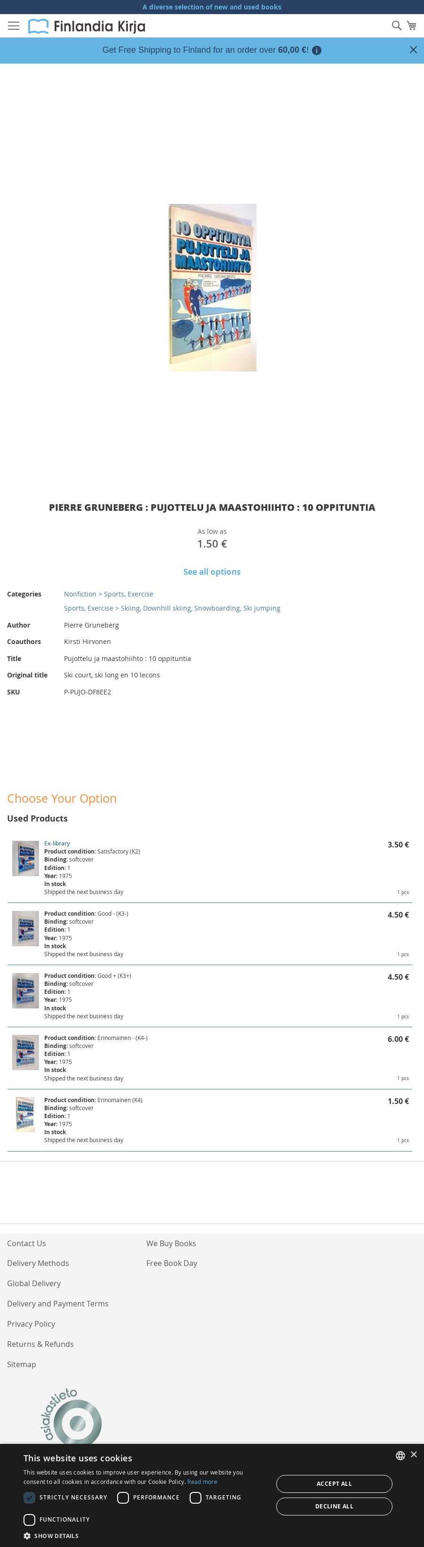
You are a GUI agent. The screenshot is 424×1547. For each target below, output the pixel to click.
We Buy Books (171, 1243)
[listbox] (400, 1455)
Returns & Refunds (40, 1344)
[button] (144, 1535)
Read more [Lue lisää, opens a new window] (202, 1481)
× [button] (413, 1454)
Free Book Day (171, 1263)
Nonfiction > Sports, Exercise (108, 593)
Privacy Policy (31, 1324)
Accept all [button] (334, 1484)
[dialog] (212, 1495)
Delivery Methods (38, 1263)
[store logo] (86, 26)
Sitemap (21, 1364)
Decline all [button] (334, 1506)
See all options (212, 571)
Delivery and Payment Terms (58, 1303)
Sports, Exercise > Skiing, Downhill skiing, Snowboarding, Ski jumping (172, 608)
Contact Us (26, 1243)
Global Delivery (34, 1283)
